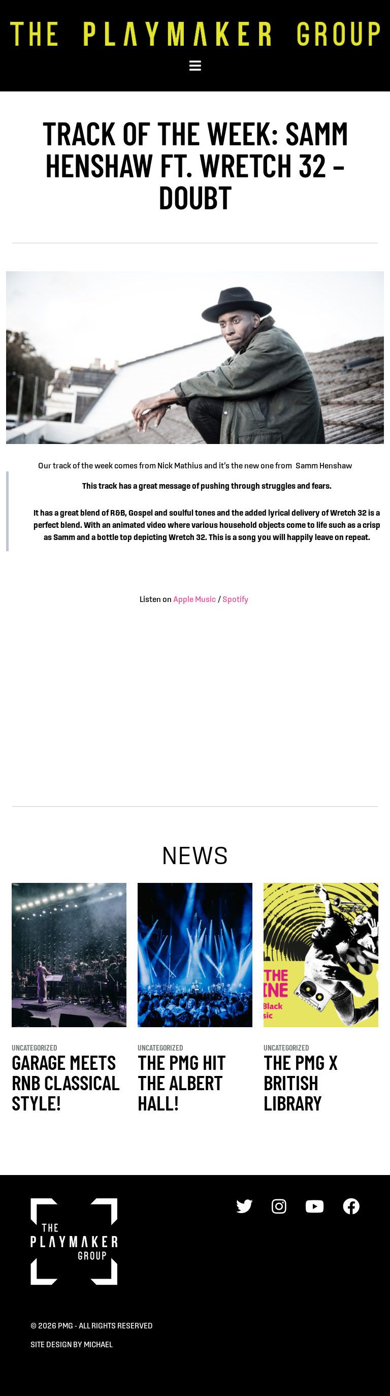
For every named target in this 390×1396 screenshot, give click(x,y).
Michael (98, 1344)
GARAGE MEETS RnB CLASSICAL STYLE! (66, 1082)
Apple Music (194, 599)
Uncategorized (34, 1047)
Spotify (236, 599)
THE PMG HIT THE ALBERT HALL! (182, 1082)
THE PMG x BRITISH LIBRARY (301, 1082)
